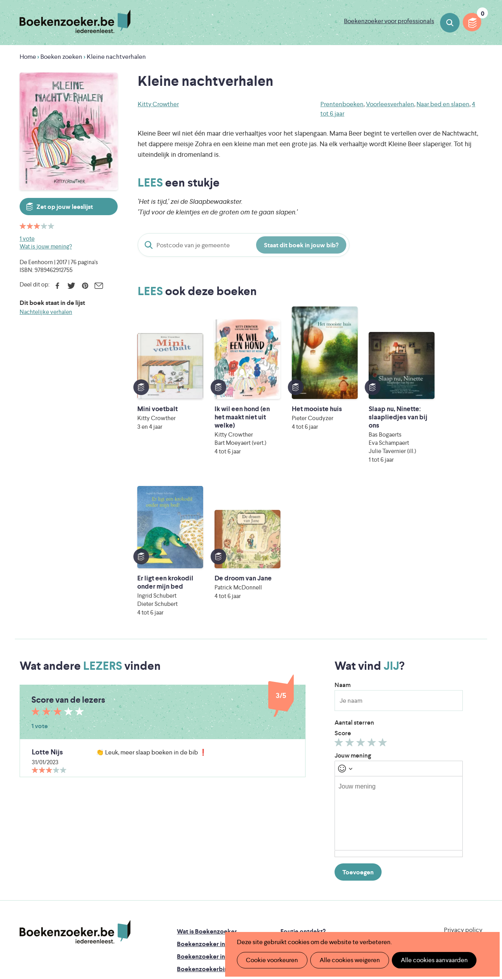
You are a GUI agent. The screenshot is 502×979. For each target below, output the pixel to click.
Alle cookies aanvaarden (430, 960)
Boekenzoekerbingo (206, 833)
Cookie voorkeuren (271, 960)
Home (28, 57)
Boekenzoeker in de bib (210, 820)
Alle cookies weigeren (347, 960)
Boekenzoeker (75, 21)
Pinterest (85, 286)
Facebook (57, 286)
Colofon (292, 833)
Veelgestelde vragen (205, 858)
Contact (292, 845)
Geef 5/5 (383, 608)
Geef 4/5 (372, 608)
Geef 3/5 (361, 608)
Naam (343, 548)
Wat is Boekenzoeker (207, 795)
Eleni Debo (235, 914)
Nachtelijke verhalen (46, 311)
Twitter (71, 286)
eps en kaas (376, 914)
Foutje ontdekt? (303, 795)
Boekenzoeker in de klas (211, 807)
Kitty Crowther (158, 104)
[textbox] (399, 677)
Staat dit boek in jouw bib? (301, 245)
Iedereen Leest (290, 881)
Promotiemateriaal (203, 845)
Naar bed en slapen (443, 104)
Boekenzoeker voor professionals (389, 21)
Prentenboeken (342, 104)
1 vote (27, 238)
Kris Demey (304, 914)
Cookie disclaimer (457, 803)
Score (343, 597)
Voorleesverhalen (390, 104)
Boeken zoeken (450, 23)
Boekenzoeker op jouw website (325, 807)
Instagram (475, 827)
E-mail (98, 286)
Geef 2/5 (351, 608)
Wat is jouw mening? (46, 246)
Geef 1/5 (340, 608)
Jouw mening (353, 619)
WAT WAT (248, 903)
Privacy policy (463, 793)
